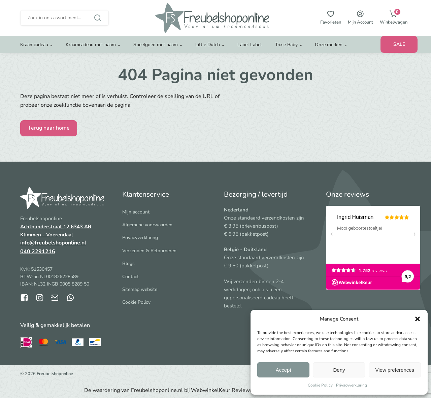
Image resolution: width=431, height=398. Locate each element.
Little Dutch (207, 45)
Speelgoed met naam (155, 45)
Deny (339, 370)
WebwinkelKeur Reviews (222, 390)
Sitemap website (139, 289)
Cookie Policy (320, 385)
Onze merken (328, 45)
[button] (417, 319)
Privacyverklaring (351, 385)
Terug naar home (49, 128)
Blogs (128, 263)
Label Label (249, 45)
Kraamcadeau (34, 45)
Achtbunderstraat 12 (45, 226)
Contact (130, 276)
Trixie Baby (286, 45)
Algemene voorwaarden (147, 225)
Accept (283, 370)
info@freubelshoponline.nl (53, 242)
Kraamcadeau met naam (91, 45)
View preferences (395, 370)
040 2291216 (37, 251)
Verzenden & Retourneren (149, 250)
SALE (399, 45)
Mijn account (136, 212)
